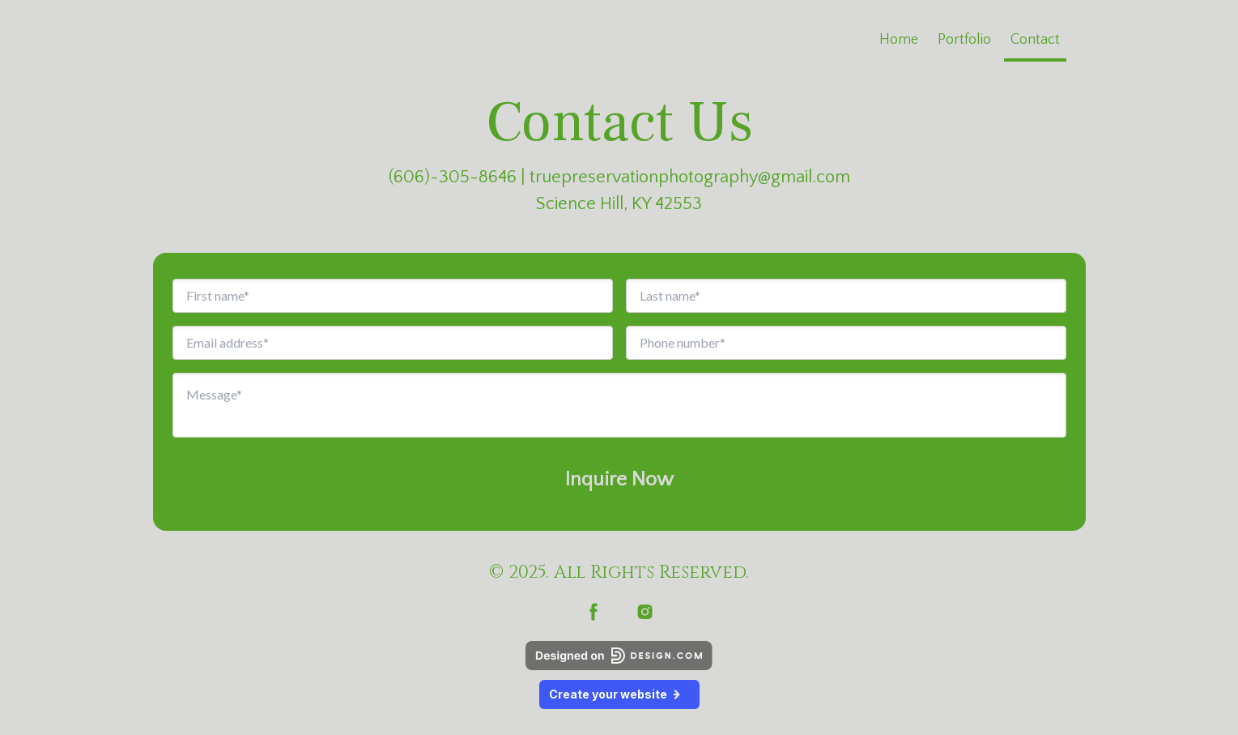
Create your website (619, 694)
